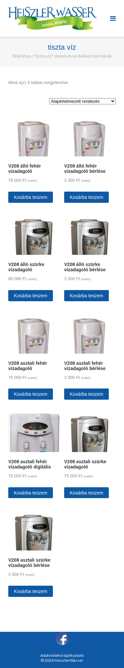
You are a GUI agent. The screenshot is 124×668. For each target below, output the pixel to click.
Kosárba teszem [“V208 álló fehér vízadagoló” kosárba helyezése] (30, 197)
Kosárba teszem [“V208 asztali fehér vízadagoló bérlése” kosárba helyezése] (86, 394)
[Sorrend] (82, 101)
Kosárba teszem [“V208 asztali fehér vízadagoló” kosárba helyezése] (30, 394)
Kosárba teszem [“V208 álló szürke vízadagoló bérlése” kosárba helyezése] (86, 295)
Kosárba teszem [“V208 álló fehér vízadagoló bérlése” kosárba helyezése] (86, 197)
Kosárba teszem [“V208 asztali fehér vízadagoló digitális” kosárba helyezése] (30, 492)
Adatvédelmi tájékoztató (62, 655)
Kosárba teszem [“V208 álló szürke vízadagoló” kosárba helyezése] (30, 295)
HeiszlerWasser (69, 660)
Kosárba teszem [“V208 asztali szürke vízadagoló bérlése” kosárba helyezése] (30, 591)
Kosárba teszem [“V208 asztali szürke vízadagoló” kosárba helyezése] (86, 492)
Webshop (21, 56)
